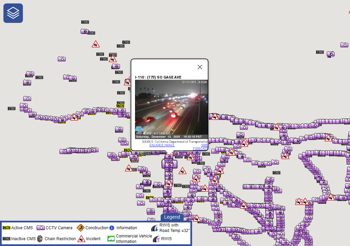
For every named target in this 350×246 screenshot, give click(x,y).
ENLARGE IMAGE (162, 145)
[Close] (200, 67)
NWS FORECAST (200, 147)
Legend (172, 217)
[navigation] (13, 13)
